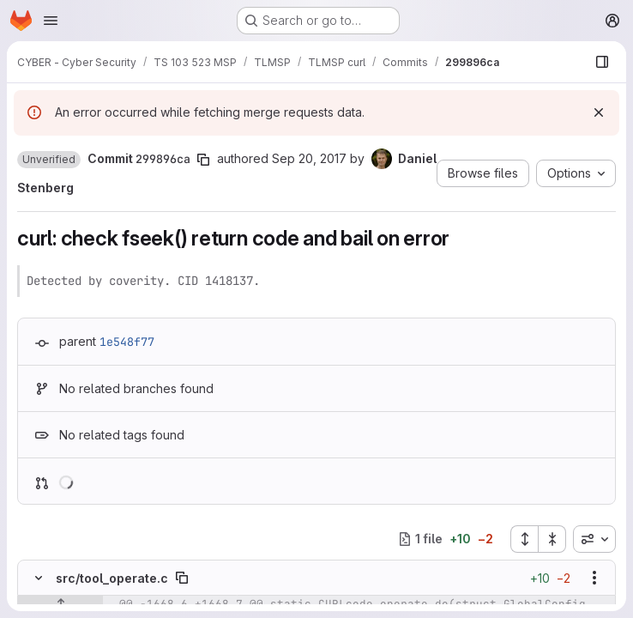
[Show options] (594, 577)
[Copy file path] (182, 577)
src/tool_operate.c (112, 578)
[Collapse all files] (552, 539)
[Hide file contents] (38, 577)
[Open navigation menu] (50, 20)
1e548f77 (126, 341)
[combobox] (594, 539)
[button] (49, 159)
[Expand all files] (524, 539)
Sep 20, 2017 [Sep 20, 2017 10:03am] (309, 158)
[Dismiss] (598, 112)
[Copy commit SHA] (203, 159)
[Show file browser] (602, 62)
